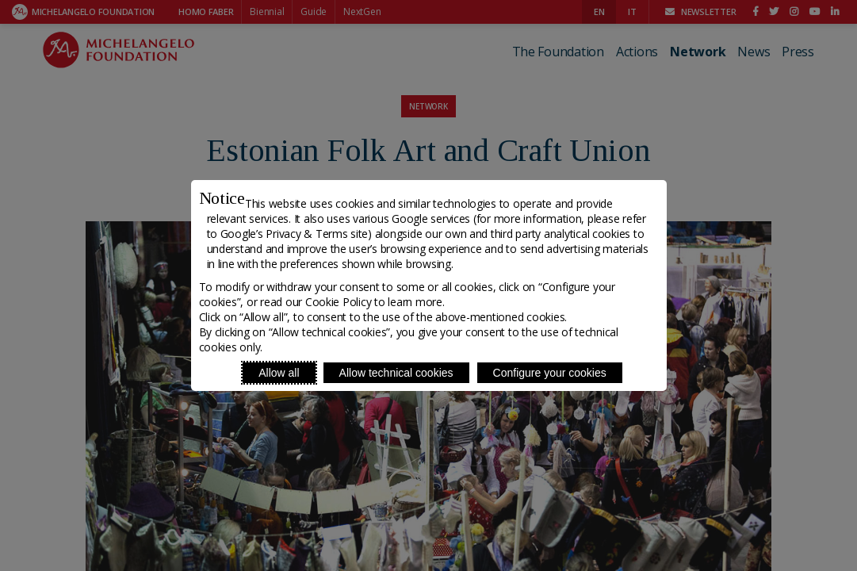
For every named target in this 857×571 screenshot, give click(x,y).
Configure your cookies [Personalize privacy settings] (549, 372)
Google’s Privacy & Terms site (294, 233)
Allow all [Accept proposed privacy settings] (278, 372)
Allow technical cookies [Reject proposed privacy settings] (396, 372)
